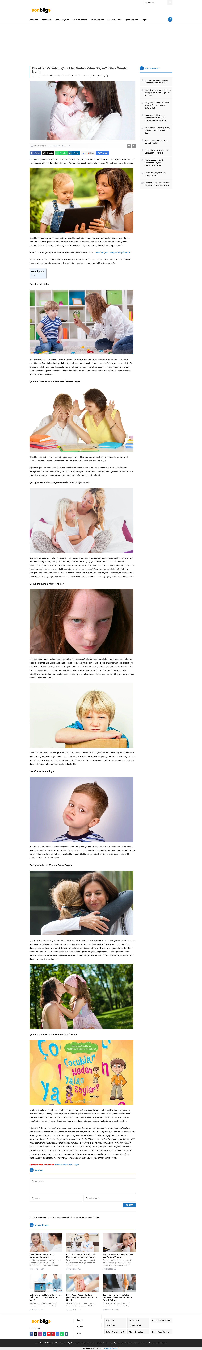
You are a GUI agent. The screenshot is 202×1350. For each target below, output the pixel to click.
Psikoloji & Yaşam (49, 76)
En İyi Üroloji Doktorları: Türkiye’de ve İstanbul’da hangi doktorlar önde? (45, 1297)
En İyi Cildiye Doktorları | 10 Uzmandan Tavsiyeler (42, 1255)
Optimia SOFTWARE (111, 1348)
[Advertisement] (101, 43)
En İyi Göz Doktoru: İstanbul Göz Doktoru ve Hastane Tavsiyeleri (81, 1255)
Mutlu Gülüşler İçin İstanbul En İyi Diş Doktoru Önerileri (118, 1255)
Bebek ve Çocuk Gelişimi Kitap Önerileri (113, 252)
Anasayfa (36, 76)
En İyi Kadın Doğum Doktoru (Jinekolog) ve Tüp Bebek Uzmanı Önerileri (81, 1297)
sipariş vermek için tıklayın (67, 1164)
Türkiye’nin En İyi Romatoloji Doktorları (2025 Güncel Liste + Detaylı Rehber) (117, 1297)
